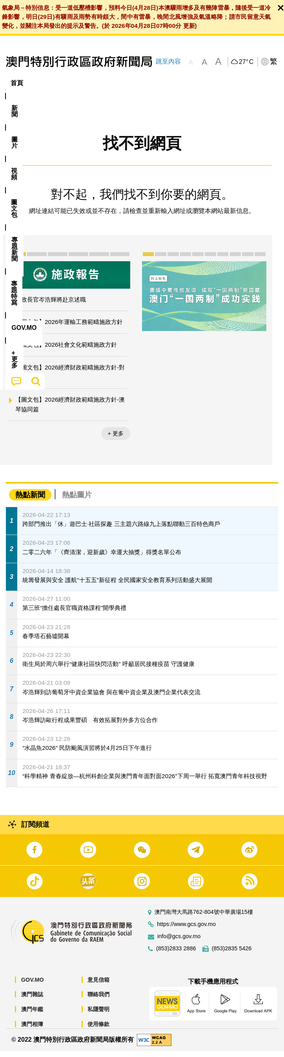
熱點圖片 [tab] (77, 501)
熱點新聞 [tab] (30, 501)
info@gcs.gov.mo (178, 942)
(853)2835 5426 (232, 954)
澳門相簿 (32, 1030)
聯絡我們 (98, 1000)
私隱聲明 (98, 1015)
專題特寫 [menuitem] (209, 83)
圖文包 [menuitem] (132, 83)
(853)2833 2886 (176, 954)
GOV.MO (32, 985)
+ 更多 (116, 440)
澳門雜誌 (32, 1000)
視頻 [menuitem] (101, 83)
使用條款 (98, 1030)
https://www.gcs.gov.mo (186, 930)
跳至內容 (167, 61)
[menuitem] (43, 83)
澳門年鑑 (32, 1015)
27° (246, 62)
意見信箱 (98, 985)
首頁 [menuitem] (17, 83)
